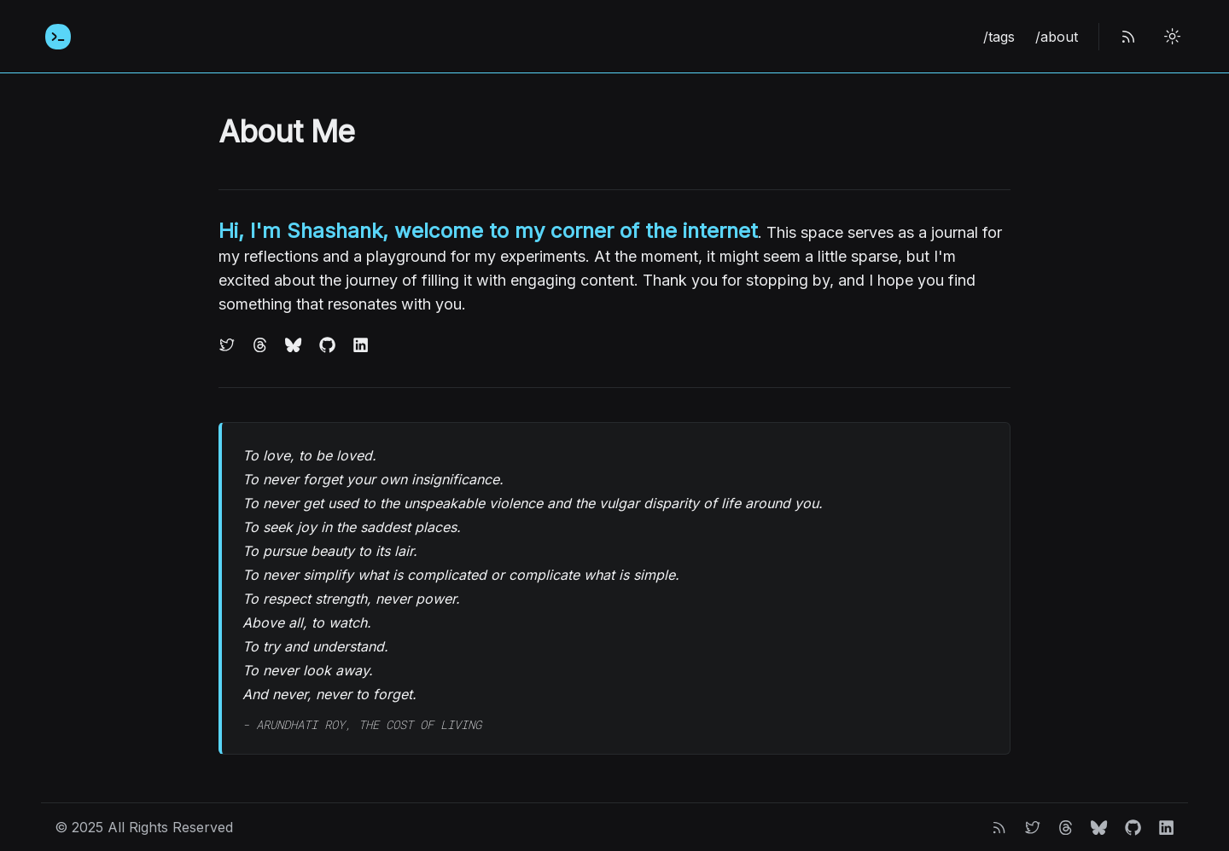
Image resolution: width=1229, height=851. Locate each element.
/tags (999, 36)
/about (1056, 36)
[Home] (58, 37)
